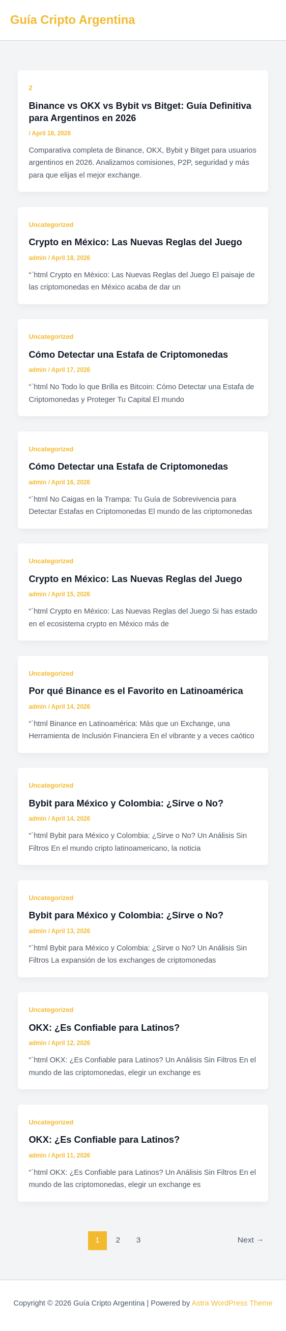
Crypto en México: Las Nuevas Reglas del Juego (135, 242)
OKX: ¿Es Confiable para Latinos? (104, 1027)
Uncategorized (50, 224)
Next (251, 1239)
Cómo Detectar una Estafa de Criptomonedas (128, 354)
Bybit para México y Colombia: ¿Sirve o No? (125, 803)
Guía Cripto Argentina (72, 19)
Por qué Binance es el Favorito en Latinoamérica (135, 690)
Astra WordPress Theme (231, 1303)
